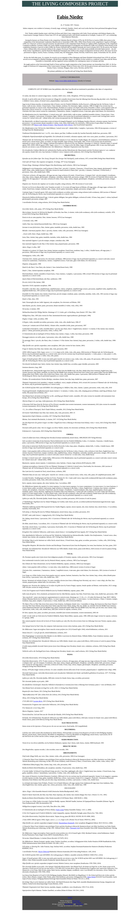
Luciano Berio (37, 701)
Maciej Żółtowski (43, 851)
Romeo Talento (77, 902)
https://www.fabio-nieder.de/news (66, 81)
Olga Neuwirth (58, 125)
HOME (70, 897)
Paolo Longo (60, 810)
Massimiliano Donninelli (66, 823)
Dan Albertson (69, 904)
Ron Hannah (76, 901)
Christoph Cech (75, 828)
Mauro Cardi (38, 125)
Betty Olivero (68, 125)
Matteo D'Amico (48, 125)
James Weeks (91, 877)
